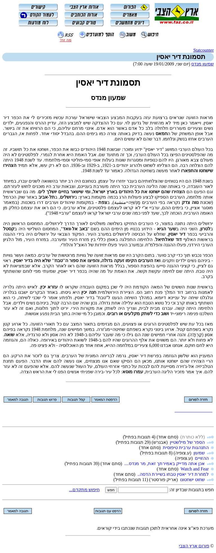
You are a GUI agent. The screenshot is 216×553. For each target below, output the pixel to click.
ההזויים (202, 458)
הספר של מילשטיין (187, 442)
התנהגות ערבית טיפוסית (186, 447)
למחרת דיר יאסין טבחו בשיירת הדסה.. (173, 474)
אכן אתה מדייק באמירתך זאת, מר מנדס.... (164, 463)
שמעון (199, 452)
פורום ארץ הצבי (194, 545)
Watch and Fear (195, 468)
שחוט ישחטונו (192, 479)
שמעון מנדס (202, 64)
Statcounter (203, 50)
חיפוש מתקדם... (84, 489)
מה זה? (65, 40)
